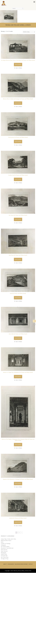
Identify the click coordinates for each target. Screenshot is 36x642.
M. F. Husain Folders (5, 547)
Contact (31, 564)
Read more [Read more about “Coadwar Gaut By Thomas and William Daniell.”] (18, 179)
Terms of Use (28, 571)
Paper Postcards (4, 551)
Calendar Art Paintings (5, 544)
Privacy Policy (21, 571)
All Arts (15, 571)
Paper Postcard (4, 550)
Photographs (3, 553)
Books (2, 542)
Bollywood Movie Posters (6, 540)
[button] (18, 68)
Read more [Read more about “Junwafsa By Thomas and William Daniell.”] (18, 522)
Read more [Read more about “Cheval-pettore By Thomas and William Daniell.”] (18, 141)
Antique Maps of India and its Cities (8, 539)
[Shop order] (29, 32)
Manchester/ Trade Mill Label (7, 548)
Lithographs (3, 545)
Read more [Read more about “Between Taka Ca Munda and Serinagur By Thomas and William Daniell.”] (18, 103)
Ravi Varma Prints (4, 557)
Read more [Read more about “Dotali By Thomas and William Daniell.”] (18, 298)
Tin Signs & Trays (4, 559)
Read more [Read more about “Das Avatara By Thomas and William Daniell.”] (18, 219)
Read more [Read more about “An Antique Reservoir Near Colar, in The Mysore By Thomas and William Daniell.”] (18, 64)
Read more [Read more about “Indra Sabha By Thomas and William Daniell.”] (18, 338)
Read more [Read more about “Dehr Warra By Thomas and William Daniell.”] (18, 259)
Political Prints (4, 554)
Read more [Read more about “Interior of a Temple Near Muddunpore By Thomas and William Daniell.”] (18, 377)
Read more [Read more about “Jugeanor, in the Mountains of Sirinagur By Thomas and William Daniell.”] (18, 483)
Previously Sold (4, 556)
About (4, 564)
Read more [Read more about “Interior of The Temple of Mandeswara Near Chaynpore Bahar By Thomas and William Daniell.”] (18, 445)
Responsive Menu (34, 2)
